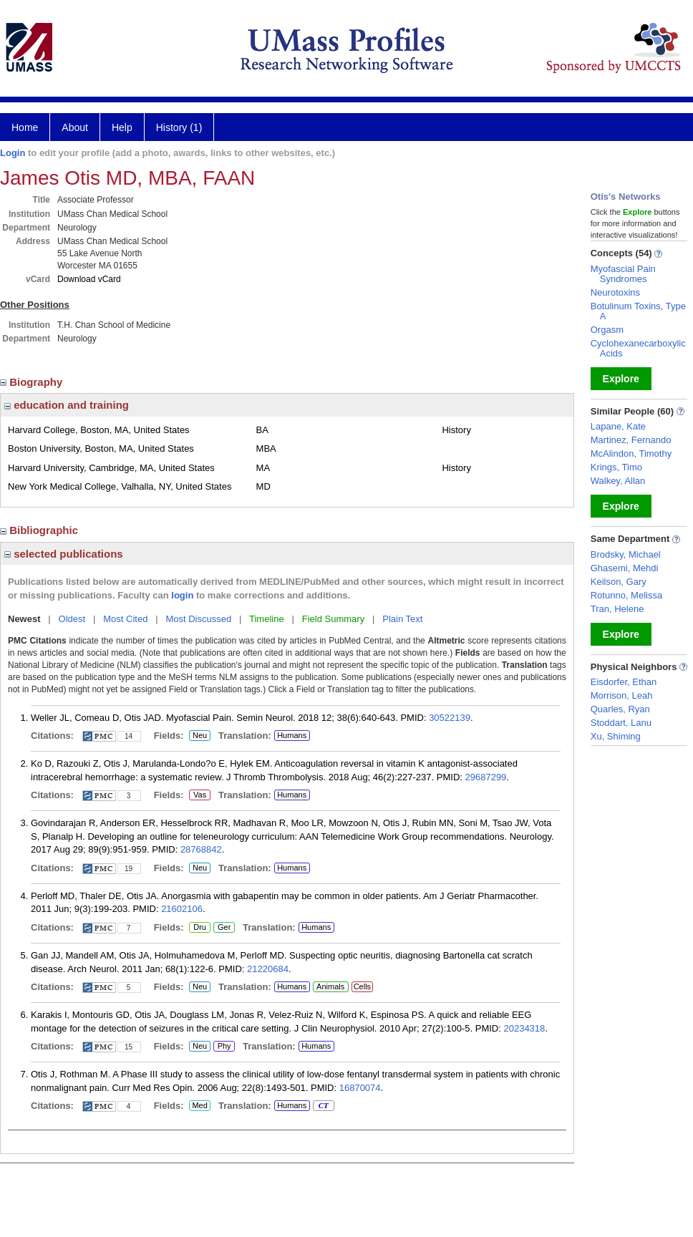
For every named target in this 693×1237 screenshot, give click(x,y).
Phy (223, 1047)
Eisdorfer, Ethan (624, 681)
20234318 (524, 1028)
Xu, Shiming (616, 736)
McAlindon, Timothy (631, 453)
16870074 (360, 1087)
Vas (199, 795)
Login (12, 152)
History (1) (179, 127)
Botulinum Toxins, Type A (638, 311)
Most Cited (125, 618)
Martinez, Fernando (631, 440)
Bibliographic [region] (40, 530)
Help (122, 127)
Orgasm (607, 329)
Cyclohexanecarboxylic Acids (638, 348)
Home (24, 127)
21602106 (182, 908)
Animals (330, 986)
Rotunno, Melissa (626, 595)
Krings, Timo (616, 467)
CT (323, 1106)
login (182, 595)
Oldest (72, 618)
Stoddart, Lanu (621, 722)
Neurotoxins (615, 292)
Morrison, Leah (622, 695)
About (75, 127)
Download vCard (89, 279)
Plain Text (402, 618)
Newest (24, 618)
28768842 (201, 849)
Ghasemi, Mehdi (625, 568)
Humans (291, 735)
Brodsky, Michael (626, 554)
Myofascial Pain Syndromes (623, 273)
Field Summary (333, 618)
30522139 (449, 717)
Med (199, 1106)
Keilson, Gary (618, 581)
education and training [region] (66, 405)
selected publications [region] (63, 554)
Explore (621, 378)
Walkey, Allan (618, 480)
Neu (198, 736)
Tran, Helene (617, 608)
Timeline (266, 618)
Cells (362, 986)
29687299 (486, 777)
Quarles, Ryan (620, 709)
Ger (222, 928)
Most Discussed (198, 618)
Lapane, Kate (618, 426)
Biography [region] (33, 382)
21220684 (268, 969)
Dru (199, 928)
